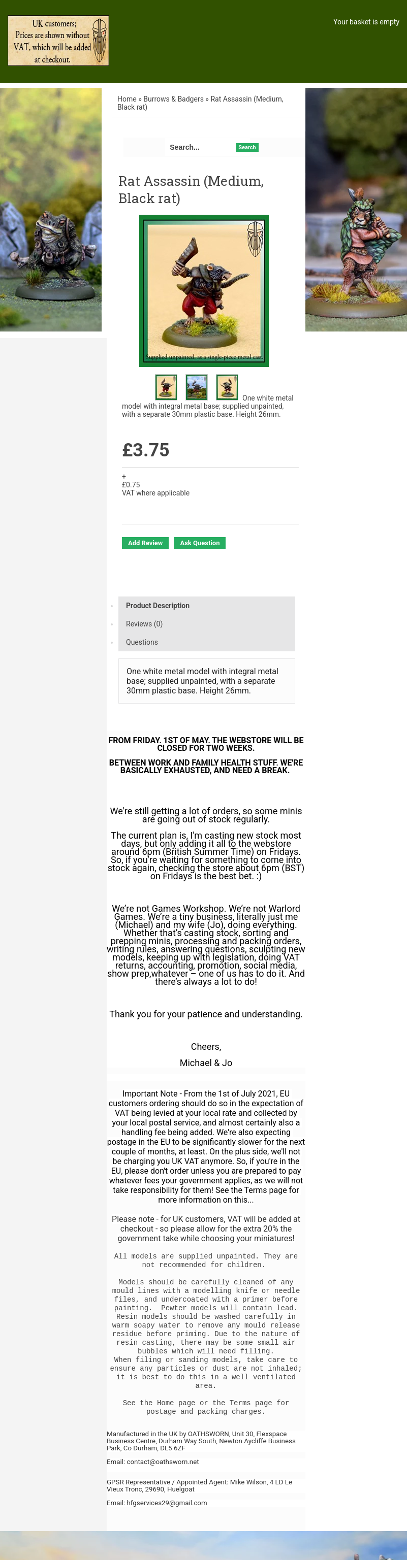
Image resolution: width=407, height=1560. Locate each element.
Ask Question (200, 543)
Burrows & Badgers (173, 99)
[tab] (206, 605)
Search (247, 147)
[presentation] (206, 605)
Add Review (145, 543)
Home (127, 99)
